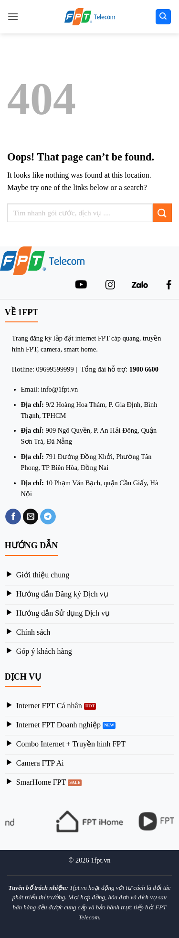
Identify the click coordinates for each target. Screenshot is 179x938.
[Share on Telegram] (48, 517)
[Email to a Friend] (31, 517)
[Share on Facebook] (13, 517)
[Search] (163, 17)
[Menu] (13, 16)
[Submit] (162, 212)
